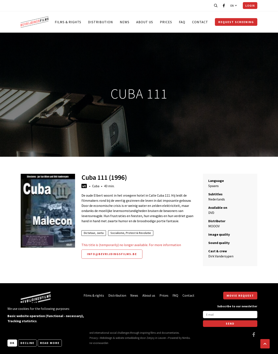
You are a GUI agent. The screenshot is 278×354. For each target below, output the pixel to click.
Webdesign (106, 337)
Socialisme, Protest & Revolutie (130, 233)
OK (12, 343)
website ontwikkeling (127, 337)
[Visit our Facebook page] (224, 5)
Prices (166, 22)
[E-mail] (230, 314)
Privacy (94, 337)
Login (250, 5)
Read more (49, 343)
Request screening (236, 22)
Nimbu (186, 337)
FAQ (182, 22)
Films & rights (68, 22)
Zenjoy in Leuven (156, 337)
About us (144, 22)
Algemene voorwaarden (94, 343)
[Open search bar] (215, 5)
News (124, 22)
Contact (200, 22)
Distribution (100, 22)
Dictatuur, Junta (94, 233)
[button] (265, 343)
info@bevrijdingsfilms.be (112, 254)
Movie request (240, 295)
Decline (27, 343)
